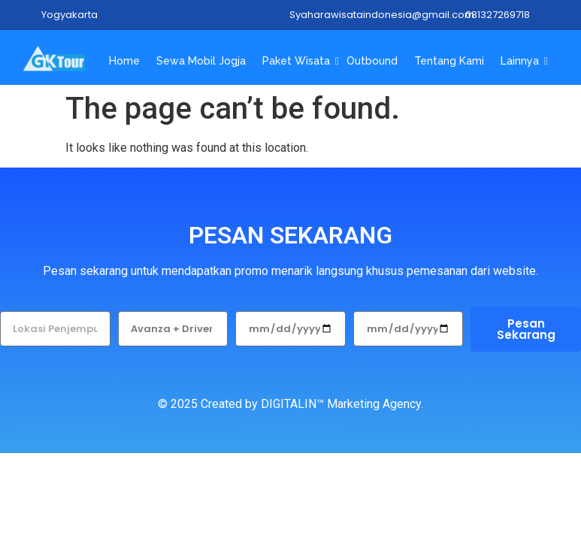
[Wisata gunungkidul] (54, 59)
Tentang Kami (449, 61)
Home (124, 61)
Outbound (372, 61)
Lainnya (522, 61)
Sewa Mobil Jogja (201, 61)
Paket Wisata (298, 61)
